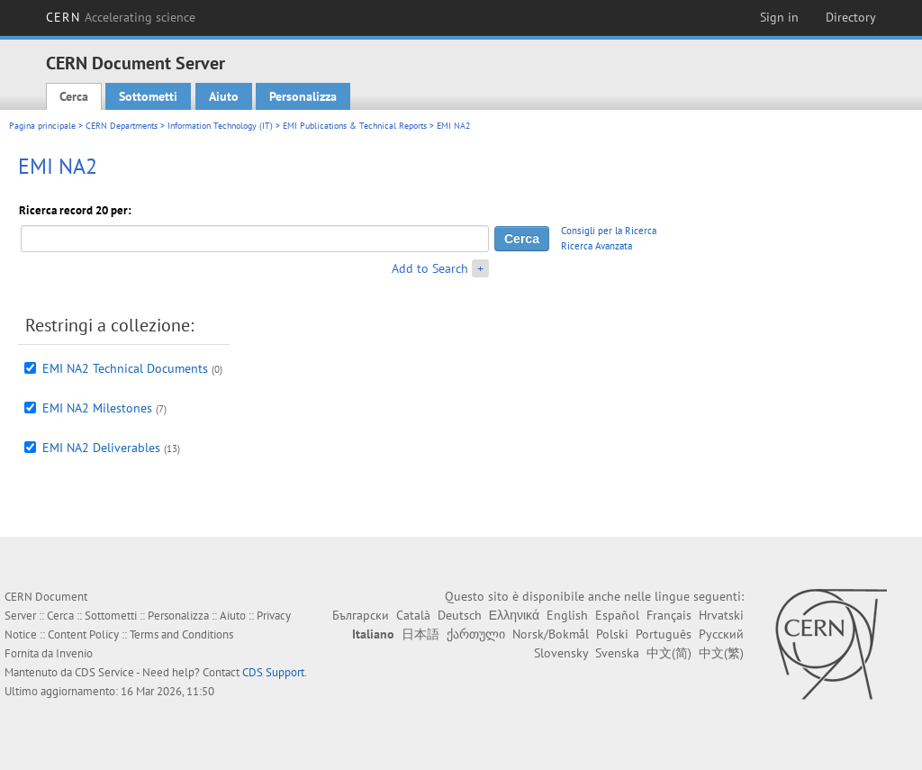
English (567, 615)
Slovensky (561, 653)
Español (617, 615)
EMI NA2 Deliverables (101, 447)
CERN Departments (122, 125)
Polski (612, 634)
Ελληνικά (514, 615)
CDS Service (104, 672)
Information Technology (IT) (220, 125)
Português (664, 634)
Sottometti (148, 96)
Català (413, 615)
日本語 (420, 634)
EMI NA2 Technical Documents (125, 368)
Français (669, 615)
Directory (851, 17)
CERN (120, 17)
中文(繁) (721, 653)
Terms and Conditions (181, 634)
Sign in (779, 17)
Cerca (73, 96)
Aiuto (224, 96)
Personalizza (303, 96)
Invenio (74, 653)
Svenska (617, 653)
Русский (721, 634)
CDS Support (273, 672)
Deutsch (460, 615)
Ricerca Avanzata (596, 246)
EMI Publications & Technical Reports (355, 125)
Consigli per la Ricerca (608, 230)
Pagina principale (42, 125)
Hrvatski (721, 615)
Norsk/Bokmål (550, 634)
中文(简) (669, 653)
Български (360, 615)
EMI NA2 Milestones (97, 408)
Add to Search (430, 268)
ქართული (476, 634)
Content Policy (83, 634)
